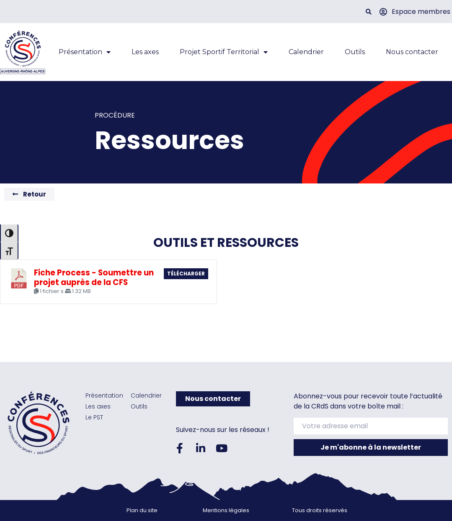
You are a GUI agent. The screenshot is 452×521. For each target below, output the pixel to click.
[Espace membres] (383, 12)
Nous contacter (412, 52)
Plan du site (142, 510)
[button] (368, 11)
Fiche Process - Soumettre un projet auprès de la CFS (94, 277)
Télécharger (186, 273)
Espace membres (421, 11)
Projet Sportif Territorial (224, 52)
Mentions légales (226, 510)
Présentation (85, 52)
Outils (355, 52)
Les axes (145, 52)
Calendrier (306, 52)
